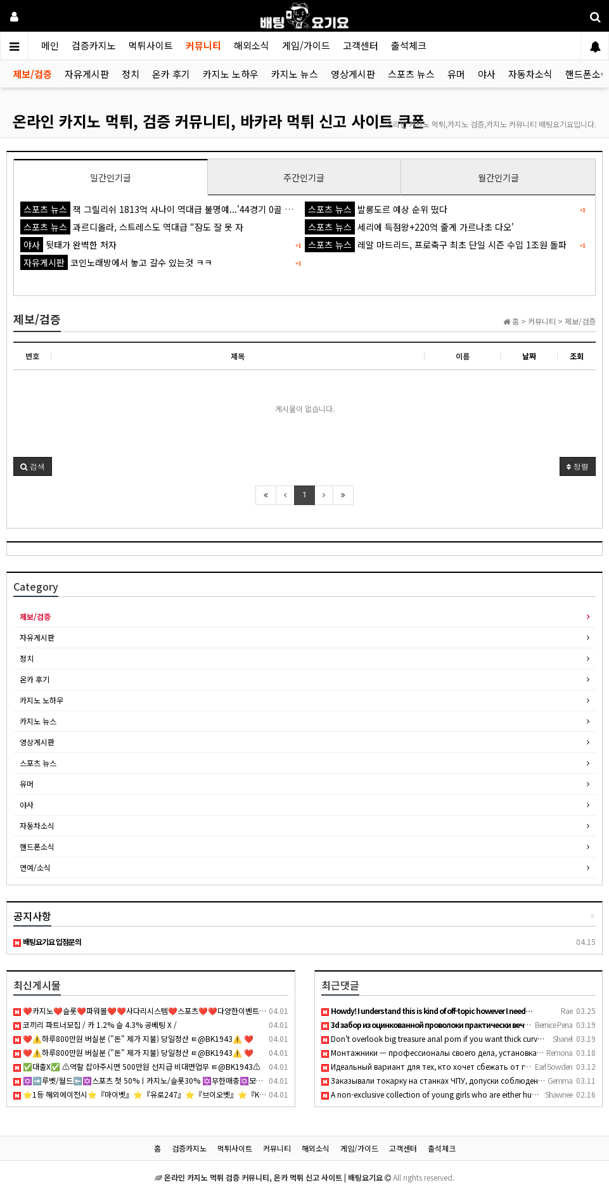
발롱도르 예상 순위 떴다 (376, 209)
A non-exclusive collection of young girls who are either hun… (432, 1094)
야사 (487, 73)
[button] (32, 466)
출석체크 (408, 45)
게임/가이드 (306, 45)
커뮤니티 (203, 45)
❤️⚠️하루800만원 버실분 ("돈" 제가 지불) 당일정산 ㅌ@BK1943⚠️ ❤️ (133, 1038)
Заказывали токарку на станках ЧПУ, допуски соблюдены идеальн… (452, 1080)
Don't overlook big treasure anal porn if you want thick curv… (432, 1038)
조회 (577, 355)
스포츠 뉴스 (411, 73)
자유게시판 (87, 73)
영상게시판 (353, 73)
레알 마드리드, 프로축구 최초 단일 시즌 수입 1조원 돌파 (436, 244)
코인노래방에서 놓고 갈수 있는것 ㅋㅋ (116, 262)
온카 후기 (171, 73)
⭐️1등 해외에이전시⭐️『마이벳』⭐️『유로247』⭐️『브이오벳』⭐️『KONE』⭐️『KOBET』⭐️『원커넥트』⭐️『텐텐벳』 (221, 1094)
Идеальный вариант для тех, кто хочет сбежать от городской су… (449, 1066)
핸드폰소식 (37, 846)
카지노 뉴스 (294, 73)
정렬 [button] (578, 466)
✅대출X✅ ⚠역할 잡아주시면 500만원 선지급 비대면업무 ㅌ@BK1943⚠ (136, 1066)
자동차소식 (530, 73)
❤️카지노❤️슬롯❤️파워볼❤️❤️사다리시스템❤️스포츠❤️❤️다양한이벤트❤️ (141, 1010)
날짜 (529, 355)
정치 (130, 73)
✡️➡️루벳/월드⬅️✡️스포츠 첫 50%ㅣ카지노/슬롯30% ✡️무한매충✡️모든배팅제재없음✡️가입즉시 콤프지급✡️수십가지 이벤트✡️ (227, 1080)
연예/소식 (35, 867)
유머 (456, 73)
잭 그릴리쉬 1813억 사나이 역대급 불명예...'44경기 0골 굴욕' (162, 209)
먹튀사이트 (151, 45)
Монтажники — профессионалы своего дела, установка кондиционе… (455, 1052)
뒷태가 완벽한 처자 (68, 244)
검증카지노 (94, 45)
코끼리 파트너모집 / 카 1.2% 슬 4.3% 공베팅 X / (95, 1024)
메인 (50, 45)
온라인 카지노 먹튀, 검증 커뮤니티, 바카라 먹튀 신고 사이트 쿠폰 (219, 121)
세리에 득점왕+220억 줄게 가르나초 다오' (409, 226)
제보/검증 (32, 73)
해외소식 (251, 45)
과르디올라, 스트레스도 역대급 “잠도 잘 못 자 (131, 226)
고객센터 (360, 45)
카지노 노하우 (231, 73)
